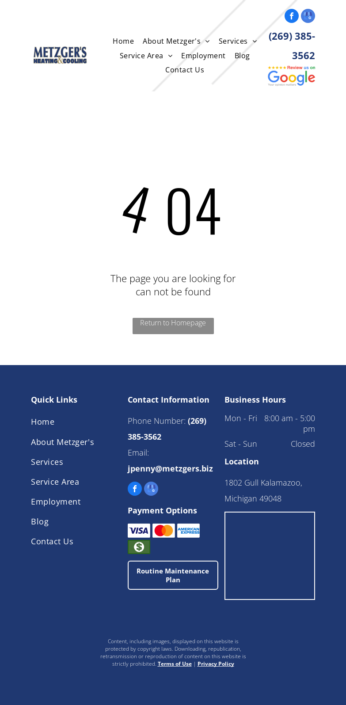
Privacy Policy (216, 663)
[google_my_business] (308, 17)
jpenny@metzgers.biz (170, 468)
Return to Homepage (173, 323)
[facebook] (292, 17)
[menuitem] (123, 41)
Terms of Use (175, 663)
